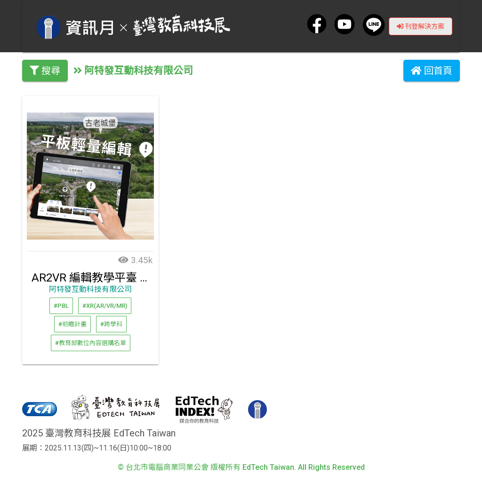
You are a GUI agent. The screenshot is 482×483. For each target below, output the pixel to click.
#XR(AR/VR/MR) (104, 305)
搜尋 (45, 70)
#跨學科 (111, 324)
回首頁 (431, 70)
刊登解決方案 (420, 26)
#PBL (61, 305)
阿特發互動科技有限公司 (90, 289)
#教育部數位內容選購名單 (90, 342)
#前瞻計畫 (72, 324)
